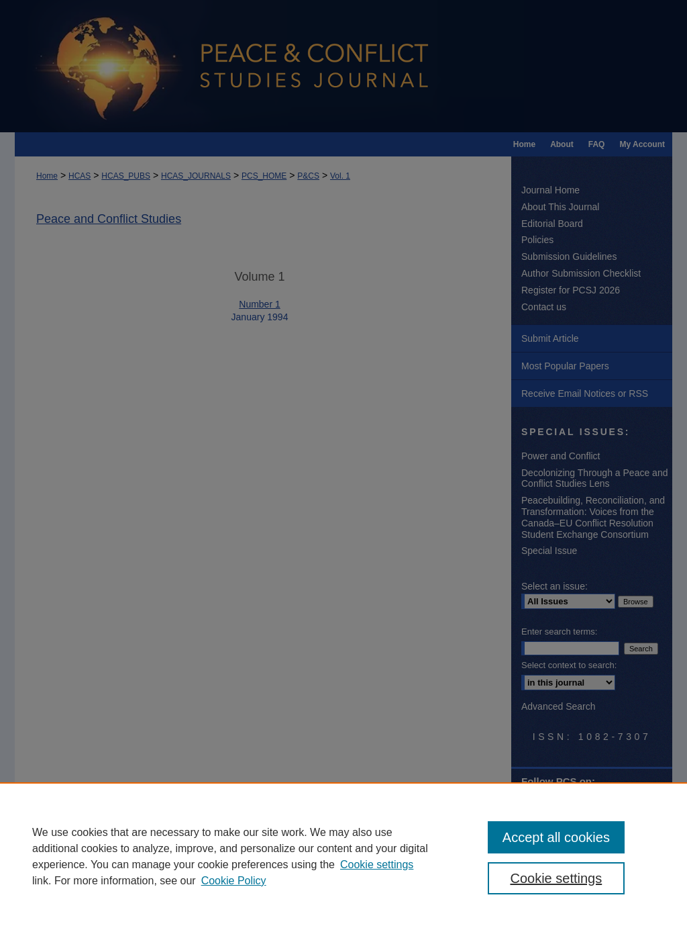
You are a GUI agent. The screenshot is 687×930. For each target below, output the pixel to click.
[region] (343, 856)
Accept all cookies (556, 837)
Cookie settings (376, 864)
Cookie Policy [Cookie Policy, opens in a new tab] (233, 880)
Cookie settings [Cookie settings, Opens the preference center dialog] (556, 878)
